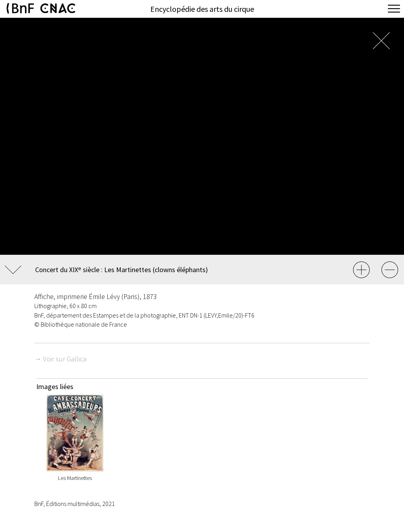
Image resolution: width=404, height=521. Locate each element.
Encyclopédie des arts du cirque (202, 9)
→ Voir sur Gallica (60, 358)
